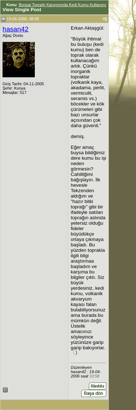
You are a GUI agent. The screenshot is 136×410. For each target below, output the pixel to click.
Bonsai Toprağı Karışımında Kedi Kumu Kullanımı (62, 5)
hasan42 (16, 29)
